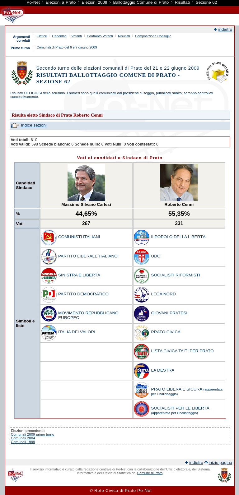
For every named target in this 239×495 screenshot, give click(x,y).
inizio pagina (220, 462)
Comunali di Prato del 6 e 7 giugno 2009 (67, 47)
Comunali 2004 (23, 438)
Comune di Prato (150, 473)
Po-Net (33, 2)
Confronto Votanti (100, 36)
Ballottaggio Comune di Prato (141, 2)
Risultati (182, 2)
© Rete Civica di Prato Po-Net (121, 490)
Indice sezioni (33, 125)
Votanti (77, 36)
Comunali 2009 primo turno (32, 434)
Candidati (59, 36)
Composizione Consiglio (153, 36)
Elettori (42, 36)
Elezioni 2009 (94, 2)
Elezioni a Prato (61, 2)
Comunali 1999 (23, 442)
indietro (225, 29)
